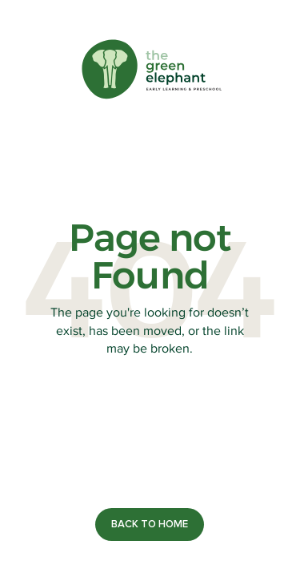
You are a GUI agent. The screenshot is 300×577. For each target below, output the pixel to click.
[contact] (149, 524)
